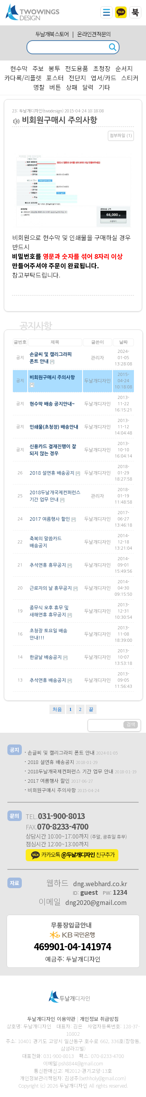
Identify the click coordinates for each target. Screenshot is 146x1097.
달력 (88, 87)
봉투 (54, 68)
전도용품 (76, 68)
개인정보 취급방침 (99, 1018)
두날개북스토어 (52, 34)
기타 (104, 87)
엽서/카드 (103, 77)
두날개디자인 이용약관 (51, 1018)
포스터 (55, 77)
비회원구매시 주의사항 (52, 790)
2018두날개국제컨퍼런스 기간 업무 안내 (70, 771)
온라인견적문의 (94, 34)
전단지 (77, 77)
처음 (57, 709)
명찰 (39, 87)
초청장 (102, 68)
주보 (38, 68)
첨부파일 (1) (121, 136)
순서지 (124, 68)
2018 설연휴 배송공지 (51, 762)
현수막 (19, 68)
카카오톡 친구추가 (72, 855)
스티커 (130, 77)
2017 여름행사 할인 (49, 780)
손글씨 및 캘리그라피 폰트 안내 (61, 752)
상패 (71, 87)
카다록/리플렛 (23, 77)
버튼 (55, 87)
